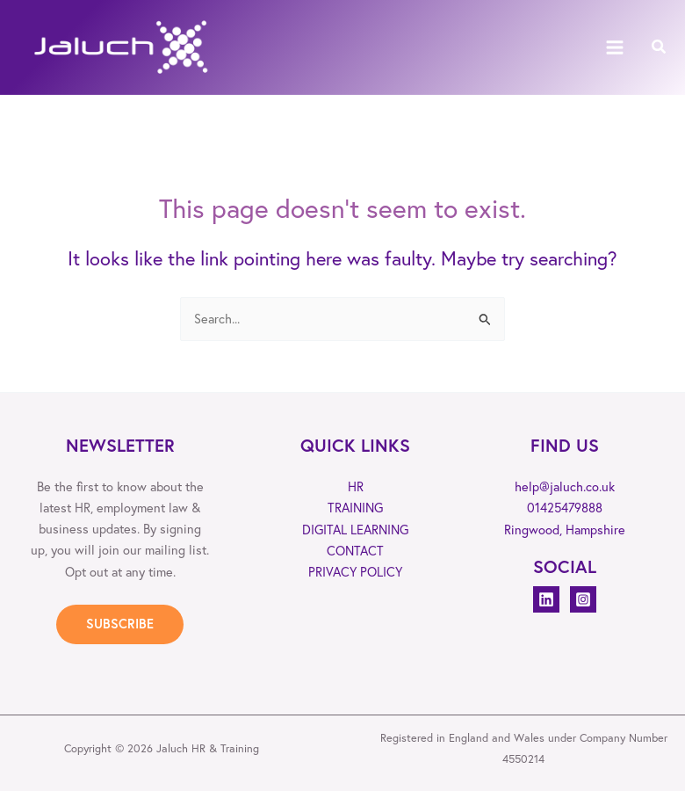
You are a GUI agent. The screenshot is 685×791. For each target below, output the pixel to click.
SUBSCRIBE (120, 623)
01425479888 (564, 507)
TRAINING (355, 507)
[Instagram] (583, 599)
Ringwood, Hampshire (564, 528)
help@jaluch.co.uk (565, 486)
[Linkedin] (546, 599)
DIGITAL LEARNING (355, 528)
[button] (659, 47)
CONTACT (355, 549)
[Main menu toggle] (614, 47)
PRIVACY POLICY (355, 571)
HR (356, 486)
